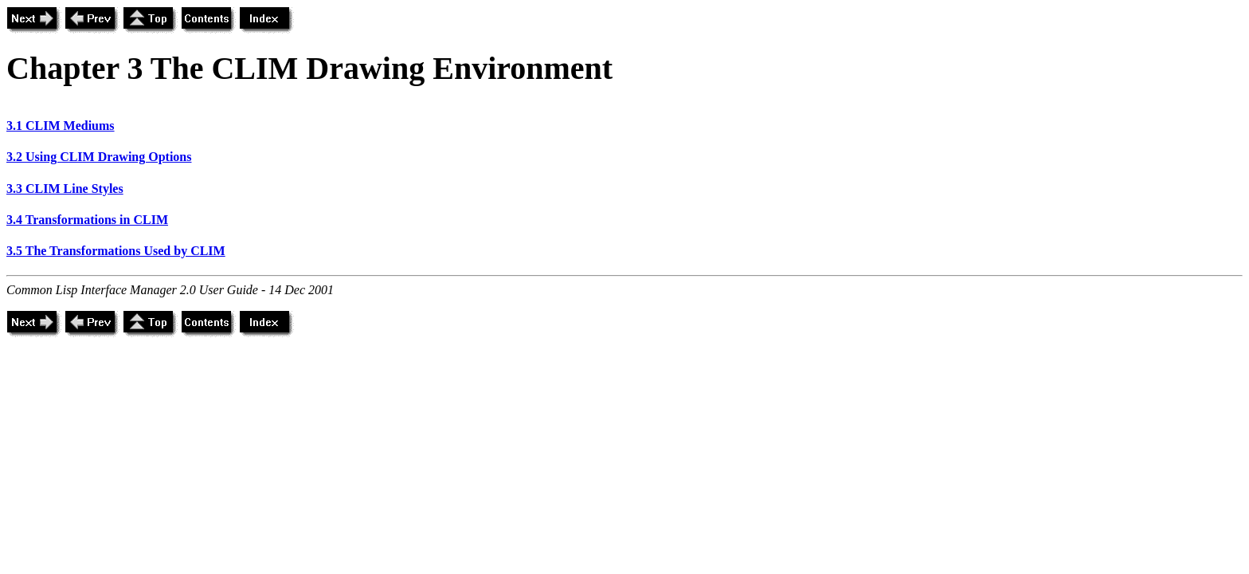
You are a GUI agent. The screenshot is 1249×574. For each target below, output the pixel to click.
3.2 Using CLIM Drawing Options (98, 156)
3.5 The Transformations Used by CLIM (115, 251)
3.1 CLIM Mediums (60, 125)
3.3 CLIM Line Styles (64, 188)
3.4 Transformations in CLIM (87, 219)
